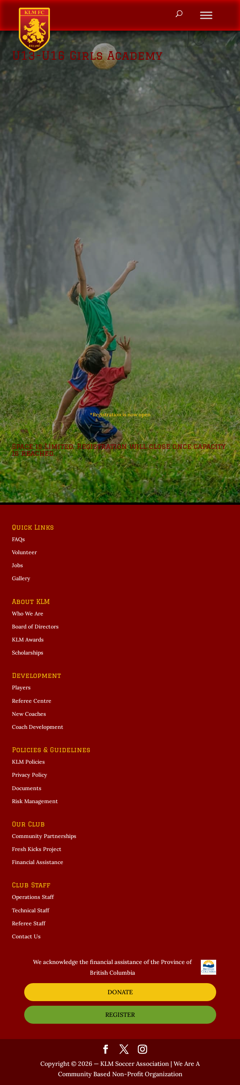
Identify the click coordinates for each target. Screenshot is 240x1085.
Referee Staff (28, 923)
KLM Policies (28, 761)
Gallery (21, 578)
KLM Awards (28, 639)
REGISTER (120, 1014)
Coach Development (37, 726)
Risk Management (35, 801)
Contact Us (26, 936)
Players (21, 687)
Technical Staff (30, 910)
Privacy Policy (29, 774)
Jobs (17, 565)
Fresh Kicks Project (36, 849)
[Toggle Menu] (206, 15)
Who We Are (27, 613)
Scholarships (27, 652)
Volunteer (24, 552)
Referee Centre (31, 700)
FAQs (18, 539)
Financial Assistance (37, 862)
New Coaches (29, 713)
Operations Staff (33, 897)
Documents (26, 788)
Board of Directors (35, 626)
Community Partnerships (44, 836)
